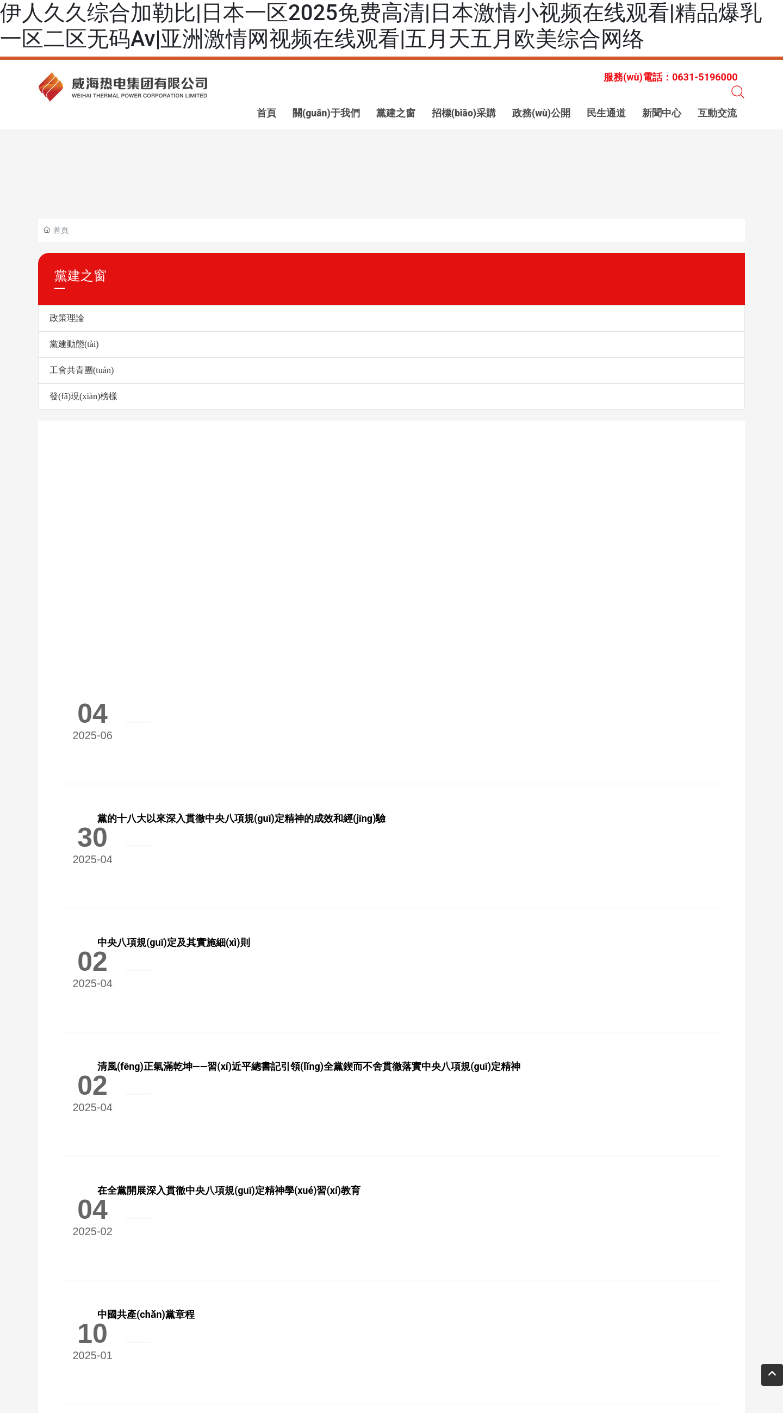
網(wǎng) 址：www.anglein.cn (410, 1313)
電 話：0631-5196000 (216, 1311)
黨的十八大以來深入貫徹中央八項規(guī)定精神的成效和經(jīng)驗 (308, 695)
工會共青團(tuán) (81, 370)
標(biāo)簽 (188, 1335)
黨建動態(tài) (74, 344)
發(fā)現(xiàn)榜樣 (83, 396)
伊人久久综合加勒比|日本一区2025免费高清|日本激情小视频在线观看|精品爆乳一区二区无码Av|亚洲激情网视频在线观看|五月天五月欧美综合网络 (381, 26)
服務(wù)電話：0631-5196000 (671, 77)
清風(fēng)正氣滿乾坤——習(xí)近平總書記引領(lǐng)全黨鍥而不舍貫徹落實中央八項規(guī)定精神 (375, 856)
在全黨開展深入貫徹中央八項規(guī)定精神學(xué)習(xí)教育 (295, 936)
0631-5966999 (196, 1285)
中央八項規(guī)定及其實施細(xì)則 (240, 775)
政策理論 (66, 318)
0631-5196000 (85, 1285)
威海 (333, 1335)
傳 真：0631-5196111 (306, 1311)
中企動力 (309, 1335)
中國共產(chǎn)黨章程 (212, 1016)
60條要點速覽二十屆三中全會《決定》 (248, 1097)
